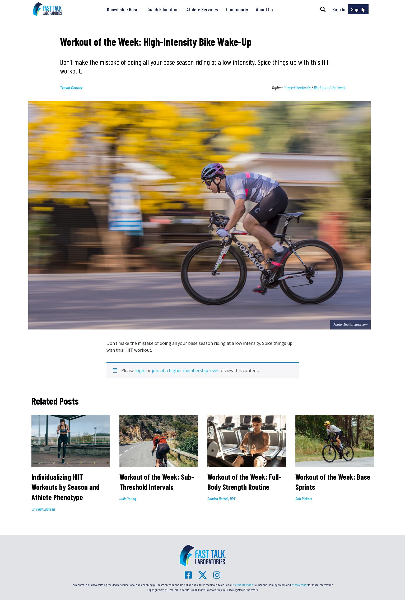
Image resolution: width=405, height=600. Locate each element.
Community (237, 9)
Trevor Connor (71, 87)
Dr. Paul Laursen (43, 508)
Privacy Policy (299, 585)
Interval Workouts (297, 87)
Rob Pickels (303, 498)
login (140, 370)
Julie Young (127, 498)
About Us (264, 9)
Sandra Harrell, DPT (221, 498)
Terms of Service (243, 585)
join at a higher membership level (185, 370)
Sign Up (358, 9)
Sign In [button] (338, 9)
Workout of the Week (329, 87)
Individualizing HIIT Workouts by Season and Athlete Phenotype (65, 487)
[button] (323, 9)
